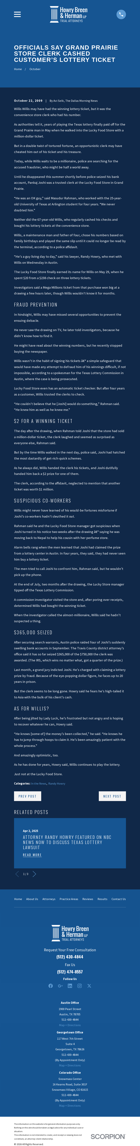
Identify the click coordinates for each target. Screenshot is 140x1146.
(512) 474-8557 (70, 972)
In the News (38, 783)
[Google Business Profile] (60, 986)
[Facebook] (50, 986)
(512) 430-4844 (70, 957)
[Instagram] (79, 986)
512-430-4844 (70, 1020)
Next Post (112, 796)
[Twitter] (89, 986)
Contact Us (119, 899)
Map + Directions (70, 1025)
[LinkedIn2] (70, 986)
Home (18, 899)
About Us (32, 899)
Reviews (87, 899)
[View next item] (34, 874)
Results (102, 899)
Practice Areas (69, 899)
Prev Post (28, 796)
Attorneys (48, 899)
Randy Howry (56, 783)
